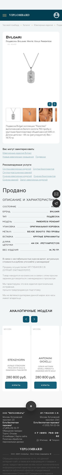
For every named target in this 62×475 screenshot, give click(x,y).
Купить (16, 385)
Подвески (41, 157)
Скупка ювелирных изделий (17, 169)
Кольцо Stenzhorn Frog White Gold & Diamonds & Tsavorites (16, 368)
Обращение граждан (12, 431)
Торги (5, 434)
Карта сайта (21, 436)
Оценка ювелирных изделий (17, 176)
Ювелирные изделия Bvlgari (17, 153)
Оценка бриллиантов (45, 176)
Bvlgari (14, 36)
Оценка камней (10, 180)
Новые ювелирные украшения (18, 157)
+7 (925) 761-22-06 (50, 425)
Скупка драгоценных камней (17, 172)
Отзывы (13, 434)
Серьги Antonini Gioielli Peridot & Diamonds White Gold (45, 369)
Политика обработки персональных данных (13, 440)
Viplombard (19, 15)
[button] (50, 104)
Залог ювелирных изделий (34, 180)
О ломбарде (8, 436)
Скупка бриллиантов (43, 169)
